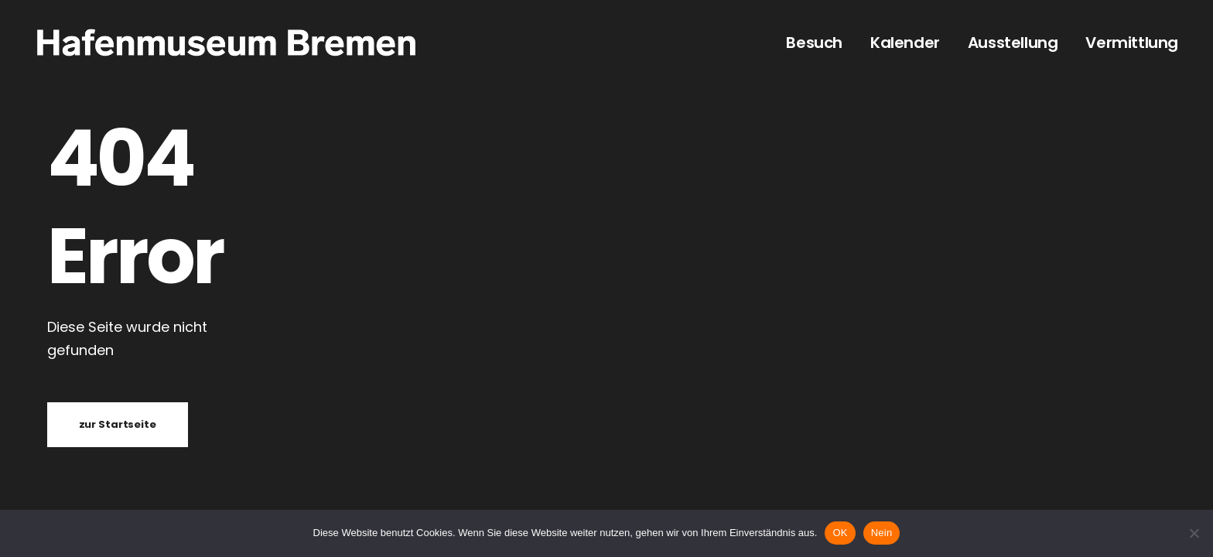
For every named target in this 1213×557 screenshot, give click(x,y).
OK (839, 532)
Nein (882, 532)
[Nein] (1193, 533)
